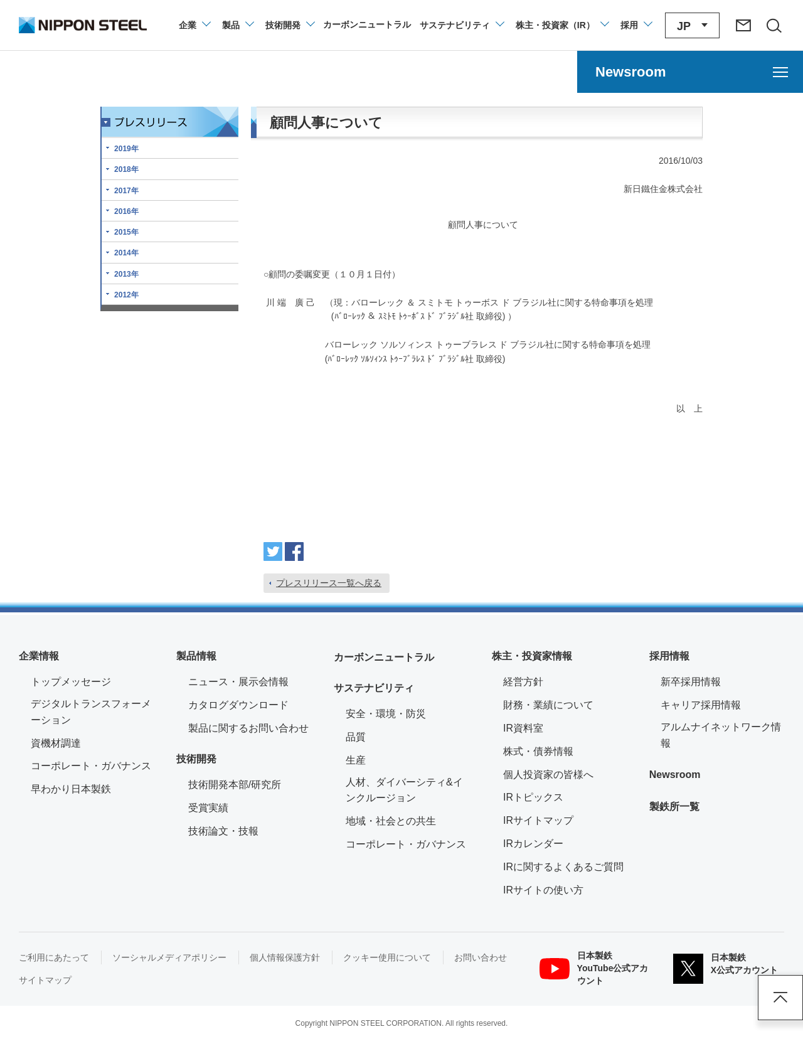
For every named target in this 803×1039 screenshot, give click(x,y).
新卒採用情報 (691, 681)
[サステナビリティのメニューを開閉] (461, 25)
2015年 (126, 232)
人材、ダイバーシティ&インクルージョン (404, 790)
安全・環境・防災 (386, 713)
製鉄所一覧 (674, 806)
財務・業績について (548, 705)
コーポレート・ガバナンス (91, 765)
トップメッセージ (71, 681)
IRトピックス (533, 797)
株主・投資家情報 (532, 656)
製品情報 (196, 656)
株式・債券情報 (538, 751)
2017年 (126, 190)
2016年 (126, 211)
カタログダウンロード (238, 705)
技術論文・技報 (223, 831)
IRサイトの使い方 (543, 890)
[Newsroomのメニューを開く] (690, 72)
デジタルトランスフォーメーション (91, 711)
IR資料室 (523, 728)
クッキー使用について (387, 957)
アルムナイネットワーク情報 (722, 735)
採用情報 (669, 656)
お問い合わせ (480, 957)
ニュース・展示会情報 (238, 681)
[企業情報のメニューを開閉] (194, 25)
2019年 (126, 148)
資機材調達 (56, 743)
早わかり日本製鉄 (71, 789)
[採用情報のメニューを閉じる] (636, 25)
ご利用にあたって (54, 957)
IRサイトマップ (538, 820)
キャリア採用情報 (701, 705)
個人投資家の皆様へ (548, 774)
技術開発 (196, 759)
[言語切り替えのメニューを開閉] (692, 25)
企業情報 (39, 656)
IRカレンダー (533, 843)
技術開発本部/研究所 (234, 784)
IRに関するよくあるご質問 (563, 866)
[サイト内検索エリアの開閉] (773, 25)
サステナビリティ (374, 688)
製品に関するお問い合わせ (248, 728)
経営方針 (523, 681)
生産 (356, 760)
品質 (356, 737)
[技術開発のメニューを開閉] (289, 25)
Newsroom (675, 774)
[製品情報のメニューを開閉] (237, 25)
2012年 (126, 294)
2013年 (126, 274)
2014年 (126, 252)
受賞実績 (208, 807)
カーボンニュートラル (384, 657)
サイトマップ (45, 980)
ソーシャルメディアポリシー (169, 957)
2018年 (126, 169)
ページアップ (780, 997)
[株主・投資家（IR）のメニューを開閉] (562, 25)
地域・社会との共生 (391, 821)
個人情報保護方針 (285, 957)
